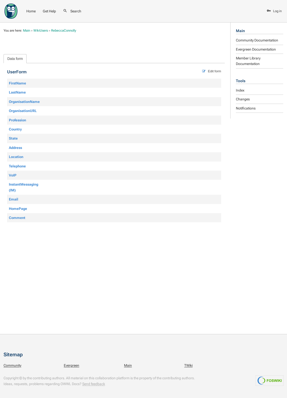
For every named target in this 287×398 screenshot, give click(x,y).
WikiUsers (40, 30)
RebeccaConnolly (63, 30)
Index (240, 90)
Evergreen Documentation (256, 49)
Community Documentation (257, 40)
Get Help (49, 11)
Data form (15, 59)
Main (240, 31)
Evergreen (71, 365)
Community (12, 365)
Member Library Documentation (248, 61)
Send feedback (93, 384)
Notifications (246, 108)
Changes (243, 99)
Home (31, 11)
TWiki (188, 365)
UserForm (17, 71)
